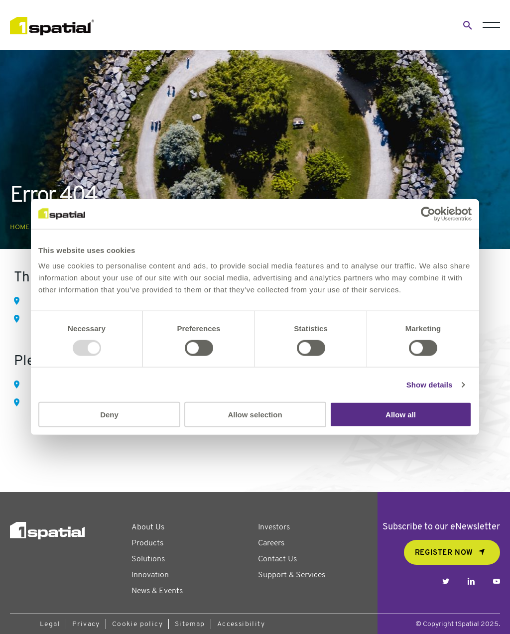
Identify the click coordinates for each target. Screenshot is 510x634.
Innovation (150, 575)
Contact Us (277, 559)
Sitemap (190, 624)
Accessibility (241, 624)
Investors (274, 527)
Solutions (148, 559)
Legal (50, 624)
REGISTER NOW (444, 553)
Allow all (400, 414)
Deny (109, 414)
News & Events (157, 591)
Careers (271, 543)
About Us (147, 527)
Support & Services (291, 575)
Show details (429, 384)
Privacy (86, 624)
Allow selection (255, 414)
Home (19, 227)
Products (147, 543)
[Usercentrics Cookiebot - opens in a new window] (428, 213)
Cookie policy (137, 624)
